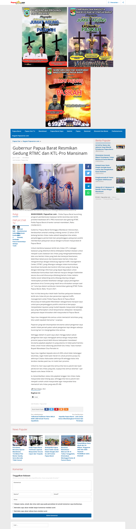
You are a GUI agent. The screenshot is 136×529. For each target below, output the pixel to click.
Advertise (98, 199)
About (114, 197)
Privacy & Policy (108, 199)
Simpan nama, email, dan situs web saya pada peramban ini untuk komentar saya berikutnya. (48, 504)
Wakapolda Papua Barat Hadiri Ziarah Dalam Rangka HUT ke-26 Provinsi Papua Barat (52, 452)
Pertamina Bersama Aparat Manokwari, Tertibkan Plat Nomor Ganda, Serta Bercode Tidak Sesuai (18, 454)
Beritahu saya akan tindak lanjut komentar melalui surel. (35, 508)
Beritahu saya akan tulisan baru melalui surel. (31, 511)
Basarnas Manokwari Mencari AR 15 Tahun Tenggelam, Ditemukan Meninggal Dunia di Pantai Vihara (68, 454)
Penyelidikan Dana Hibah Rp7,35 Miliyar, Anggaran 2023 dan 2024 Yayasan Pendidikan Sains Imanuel (84, 449)
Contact (117, 199)
